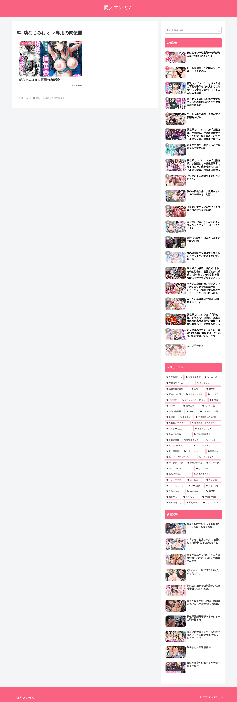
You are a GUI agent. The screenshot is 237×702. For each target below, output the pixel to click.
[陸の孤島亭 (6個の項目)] (173, 451)
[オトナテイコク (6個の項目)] (175, 462)
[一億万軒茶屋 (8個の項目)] (174, 411)
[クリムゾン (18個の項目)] (208, 383)
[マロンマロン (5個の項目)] (211, 497)
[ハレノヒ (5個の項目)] (213, 480)
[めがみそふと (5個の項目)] (174, 502)
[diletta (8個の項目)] (191, 411)
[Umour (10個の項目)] (173, 405)
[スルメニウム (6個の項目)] (178, 474)
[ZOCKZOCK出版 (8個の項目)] (210, 411)
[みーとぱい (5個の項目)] (195, 485)
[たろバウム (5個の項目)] (175, 491)
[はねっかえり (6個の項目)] (207, 468)
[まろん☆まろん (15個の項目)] (195, 394)
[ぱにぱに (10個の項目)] (172, 400)
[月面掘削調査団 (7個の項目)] (206, 434)
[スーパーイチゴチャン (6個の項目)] (181, 457)
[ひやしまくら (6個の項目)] (209, 457)
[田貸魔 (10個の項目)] (214, 400)
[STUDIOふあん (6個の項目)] (178, 445)
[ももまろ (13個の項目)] (213, 394)
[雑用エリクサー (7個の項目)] (207, 428)
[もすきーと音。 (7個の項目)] (179, 428)
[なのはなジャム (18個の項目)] (180, 383)
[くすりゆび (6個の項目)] (213, 462)
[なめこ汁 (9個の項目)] (191, 405)
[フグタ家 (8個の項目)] (186, 417)
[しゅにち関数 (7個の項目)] (178, 434)
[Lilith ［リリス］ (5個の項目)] (176, 485)
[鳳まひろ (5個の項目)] (173, 497)
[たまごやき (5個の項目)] (212, 485)
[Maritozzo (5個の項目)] (195, 491)
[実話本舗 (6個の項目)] (213, 451)
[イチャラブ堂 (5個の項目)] (175, 480)
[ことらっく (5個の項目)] (191, 497)
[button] (218, 30)
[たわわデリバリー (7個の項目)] (177, 423)
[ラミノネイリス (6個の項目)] (179, 468)
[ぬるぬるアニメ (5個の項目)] (206, 474)
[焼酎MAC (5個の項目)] (193, 502)
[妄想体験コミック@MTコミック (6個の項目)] (184, 440)
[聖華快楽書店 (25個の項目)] (193, 377)
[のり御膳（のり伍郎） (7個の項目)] (207, 417)
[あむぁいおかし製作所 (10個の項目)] (194, 400)
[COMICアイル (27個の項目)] (174, 377)
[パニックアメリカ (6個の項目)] (206, 445)
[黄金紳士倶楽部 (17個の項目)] (177, 388)
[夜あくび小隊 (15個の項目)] (174, 394)
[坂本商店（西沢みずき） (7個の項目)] (205, 423)
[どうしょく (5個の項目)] (195, 480)
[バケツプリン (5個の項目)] (211, 502)
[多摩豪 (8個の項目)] (171, 417)
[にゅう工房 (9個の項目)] (211, 405)
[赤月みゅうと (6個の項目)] (195, 462)
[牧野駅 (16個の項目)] (213, 388)
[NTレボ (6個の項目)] (213, 440)
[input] (193, 30)
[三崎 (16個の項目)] (197, 388)
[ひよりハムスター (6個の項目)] (194, 451)
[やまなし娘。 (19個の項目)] (212, 377)
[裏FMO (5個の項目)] (213, 491)
